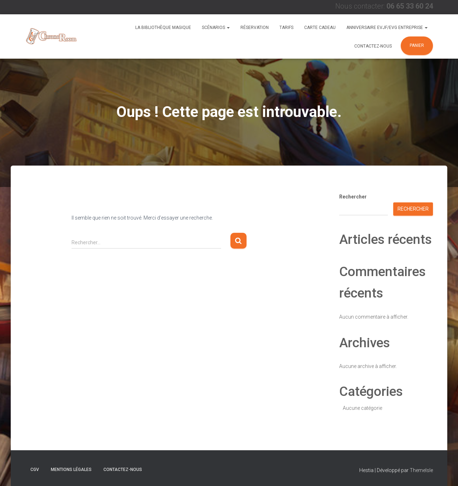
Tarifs (286, 27)
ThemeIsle (421, 470)
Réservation (254, 27)
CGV (34, 469)
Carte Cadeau (320, 27)
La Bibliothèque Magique (163, 27)
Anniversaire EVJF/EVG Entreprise (387, 27)
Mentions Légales (71, 469)
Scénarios (216, 27)
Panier (417, 45)
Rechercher (353, 197)
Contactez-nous (373, 46)
